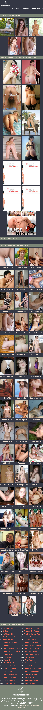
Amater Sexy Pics (31, 642)
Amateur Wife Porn (11, 666)
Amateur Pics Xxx (31, 663)
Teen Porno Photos (32, 654)
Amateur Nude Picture (33, 645)
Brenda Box (28, 637)
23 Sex (5, 631)
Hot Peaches (29, 657)
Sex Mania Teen (8, 628)
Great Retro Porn (10, 663)
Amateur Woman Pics (32, 634)
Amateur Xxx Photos (31, 631)
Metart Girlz (8, 660)
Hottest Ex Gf (9, 645)
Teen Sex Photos (31, 674)
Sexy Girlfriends (31, 651)
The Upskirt (8, 671)
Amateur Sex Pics (10, 642)
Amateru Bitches (10, 677)
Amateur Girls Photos (12, 648)
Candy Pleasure (30, 640)
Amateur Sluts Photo (31, 628)
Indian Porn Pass (10, 683)
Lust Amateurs (9, 680)
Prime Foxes (8, 654)
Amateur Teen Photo (10, 637)
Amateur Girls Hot (10, 674)
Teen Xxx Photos (10, 669)
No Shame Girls (8, 634)
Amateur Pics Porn (32, 648)
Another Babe (8, 640)
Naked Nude (29, 677)
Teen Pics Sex (30, 660)
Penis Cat (7, 657)
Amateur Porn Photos (33, 669)
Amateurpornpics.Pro (12, 651)
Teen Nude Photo (31, 666)
